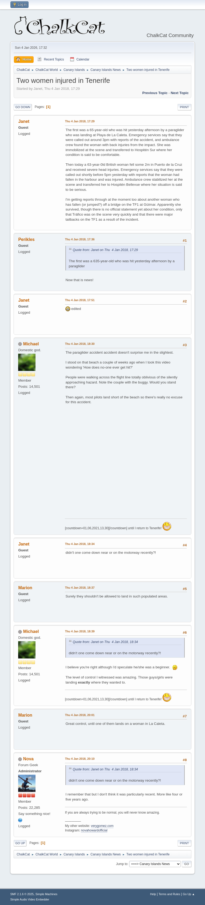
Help (153, 894)
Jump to (122, 864)
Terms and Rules (169, 894)
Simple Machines (46, 894)
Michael (31, 344)
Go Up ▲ (189, 894)
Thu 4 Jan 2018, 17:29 (79, 121)
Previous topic (155, 93)
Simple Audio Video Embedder (29, 899)
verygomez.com (102, 826)
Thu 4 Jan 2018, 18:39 (79, 631)
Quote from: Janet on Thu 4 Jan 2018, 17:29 (105, 250)
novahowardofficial (94, 830)
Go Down (22, 107)
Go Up (20, 843)
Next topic (179, 93)
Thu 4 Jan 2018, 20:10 (79, 758)
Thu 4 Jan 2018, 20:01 (79, 715)
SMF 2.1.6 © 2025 (22, 894)
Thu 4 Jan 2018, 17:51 (79, 300)
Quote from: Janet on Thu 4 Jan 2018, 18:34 (105, 642)
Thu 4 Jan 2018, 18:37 (79, 587)
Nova (28, 759)
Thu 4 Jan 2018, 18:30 (79, 343)
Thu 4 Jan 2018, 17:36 (79, 239)
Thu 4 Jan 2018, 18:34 (79, 544)
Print (184, 107)
